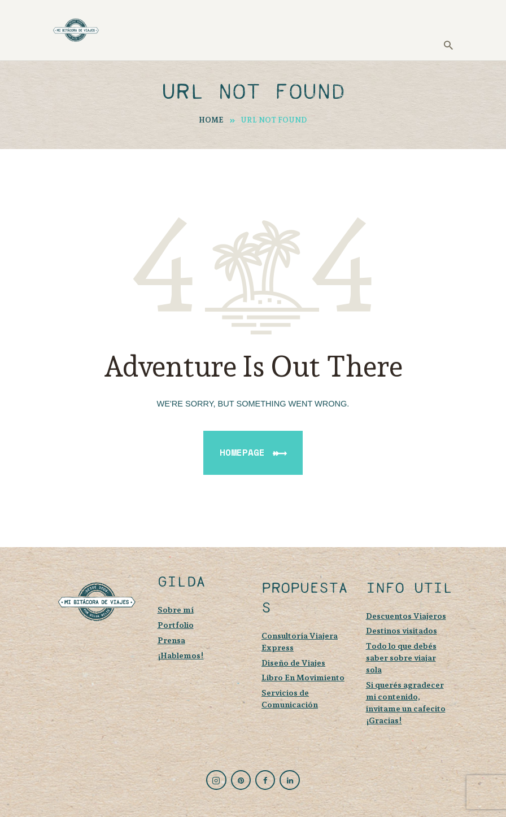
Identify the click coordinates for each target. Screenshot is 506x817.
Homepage (242, 452)
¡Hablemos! (181, 655)
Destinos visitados (401, 630)
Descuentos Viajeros (406, 616)
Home (211, 120)
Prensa (171, 640)
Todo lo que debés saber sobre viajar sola (401, 657)
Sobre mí (176, 609)
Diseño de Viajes (293, 662)
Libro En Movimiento (302, 677)
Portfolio (176, 625)
